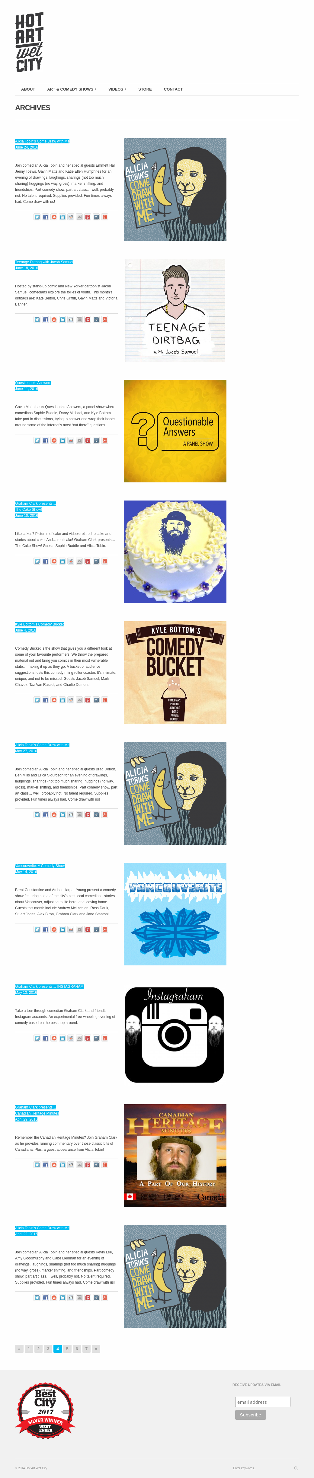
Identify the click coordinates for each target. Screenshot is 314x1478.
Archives (32, 108)
